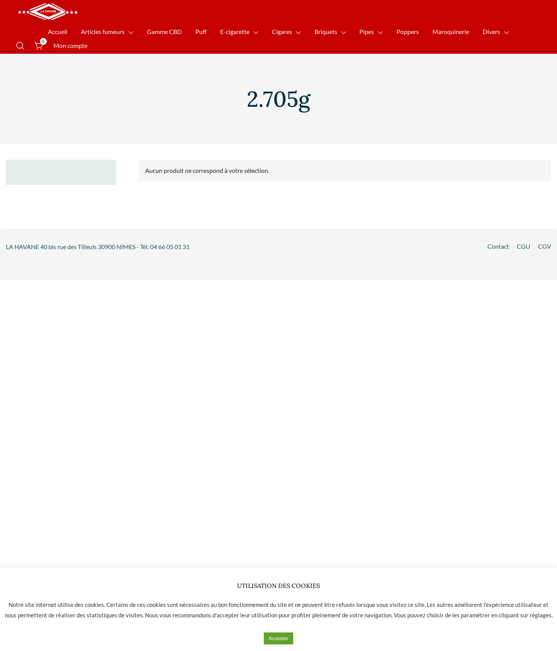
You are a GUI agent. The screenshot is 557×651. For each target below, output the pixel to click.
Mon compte (70, 45)
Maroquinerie (450, 31)
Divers (491, 31)
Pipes (366, 31)
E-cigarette (234, 31)
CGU (523, 246)
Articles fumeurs (103, 31)
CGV (544, 246)
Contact (498, 246)
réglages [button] (541, 615)
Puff (201, 31)
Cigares (282, 31)
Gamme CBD (164, 31)
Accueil (57, 31)
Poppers (407, 31)
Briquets (325, 31)
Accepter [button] (278, 638)
